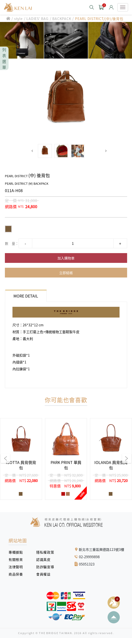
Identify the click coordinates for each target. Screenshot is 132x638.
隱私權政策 (43, 552)
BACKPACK (61, 18)
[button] (32, 151)
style (18, 18)
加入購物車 (66, 258)
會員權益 (45, 574)
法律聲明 (17, 566)
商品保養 (17, 574)
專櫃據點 (16, 552)
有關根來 (17, 559)
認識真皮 (45, 559)
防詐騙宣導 (45, 566)
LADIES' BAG (37, 18)
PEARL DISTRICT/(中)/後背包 (99, 18)
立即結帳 (66, 272)
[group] (21, 459)
